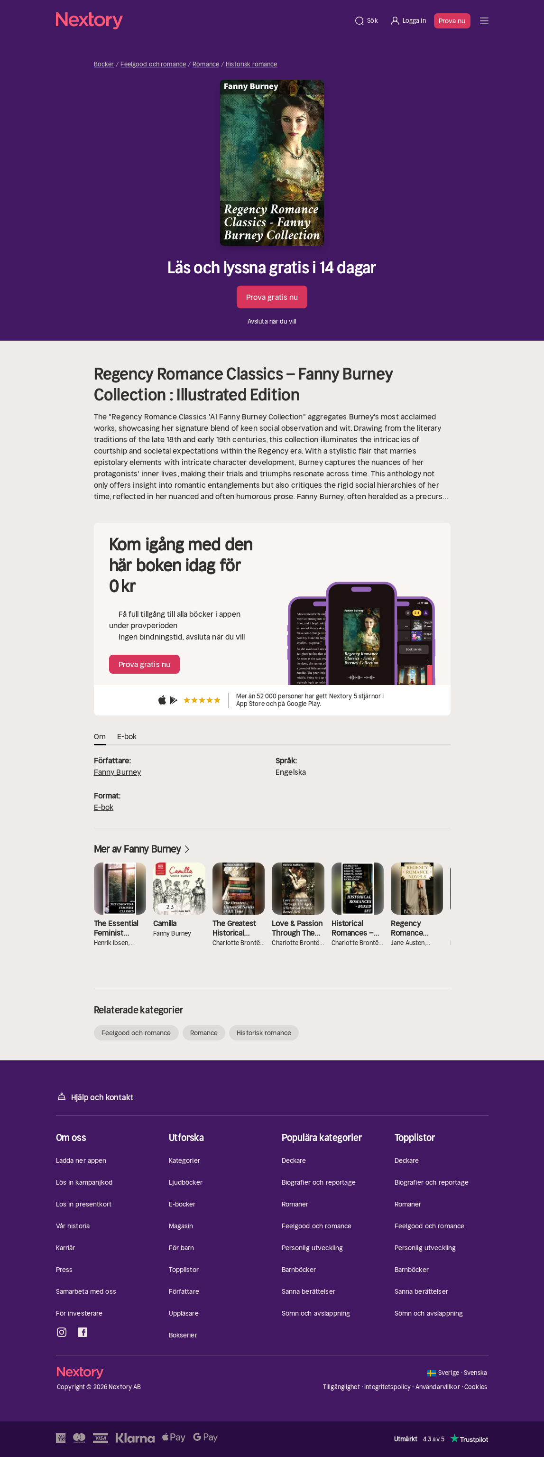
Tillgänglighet (341, 1387)
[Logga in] (408, 20)
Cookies (475, 1387)
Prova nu (452, 21)
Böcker (104, 64)
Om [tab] (100, 736)
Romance (206, 64)
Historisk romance (251, 64)
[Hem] (202, 20)
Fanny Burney (117, 772)
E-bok (104, 807)
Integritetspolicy (387, 1387)
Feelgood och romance (153, 64)
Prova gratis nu (272, 297)
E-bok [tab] (127, 736)
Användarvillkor (437, 1387)
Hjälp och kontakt (95, 1097)
